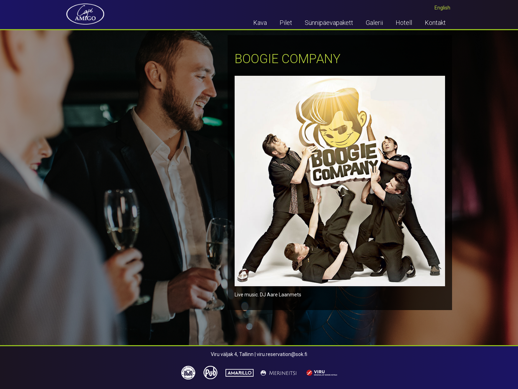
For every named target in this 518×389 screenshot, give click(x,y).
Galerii (374, 22)
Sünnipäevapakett (329, 22)
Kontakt (435, 22)
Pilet (286, 22)
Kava (260, 22)
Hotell (404, 22)
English (442, 8)
